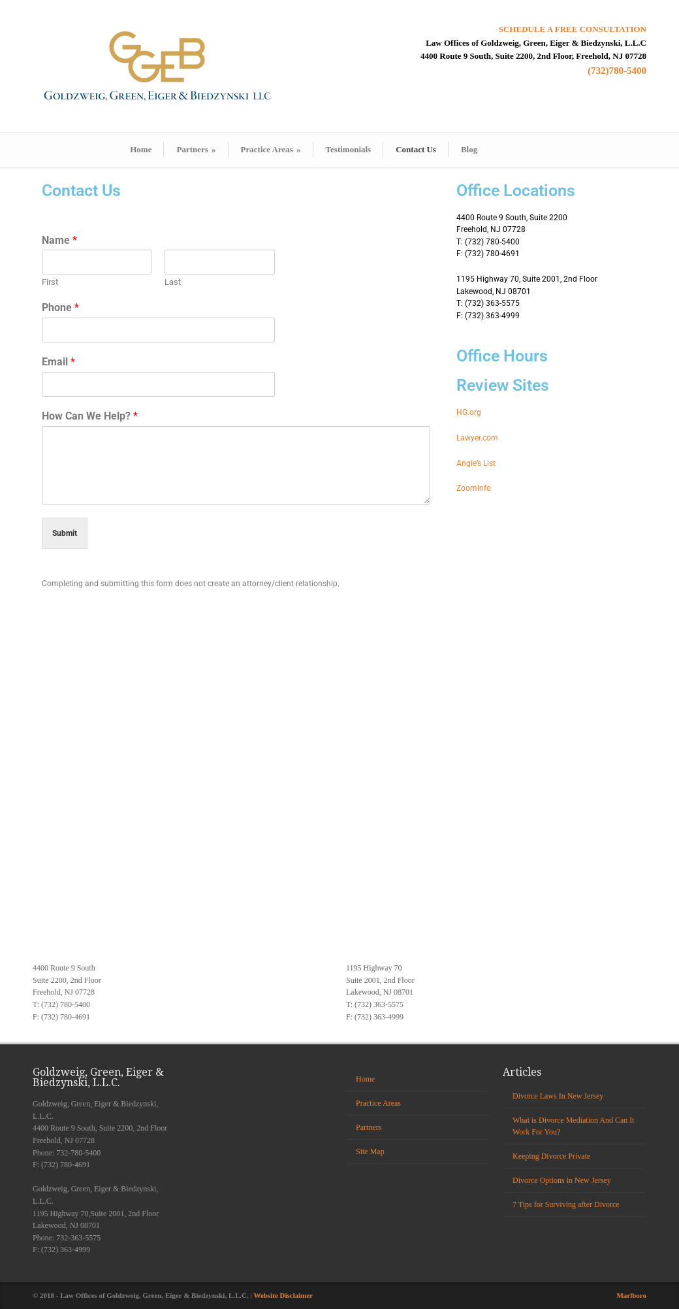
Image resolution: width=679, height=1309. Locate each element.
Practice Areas (271, 149)
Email (58, 362)
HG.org (468, 412)
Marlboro (631, 1295)
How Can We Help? (90, 416)
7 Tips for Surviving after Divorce (566, 1204)
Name (59, 240)
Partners (195, 149)
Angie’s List (476, 463)
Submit (64, 533)
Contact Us (416, 149)
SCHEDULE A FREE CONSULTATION (572, 29)
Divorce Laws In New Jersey (558, 1096)
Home (140, 149)
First (50, 282)
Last (173, 282)
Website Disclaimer (283, 1295)
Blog (469, 149)
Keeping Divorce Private (551, 1156)
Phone (60, 307)
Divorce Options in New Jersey (562, 1180)
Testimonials (348, 149)
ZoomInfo (473, 488)
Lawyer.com (477, 437)
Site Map (370, 1151)
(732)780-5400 (617, 70)
